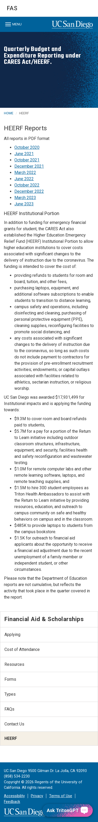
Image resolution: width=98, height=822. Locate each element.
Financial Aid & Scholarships (44, 619)
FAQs (9, 709)
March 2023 (25, 197)
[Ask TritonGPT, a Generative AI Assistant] (67, 810)
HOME (8, 113)
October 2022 (26, 185)
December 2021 (29, 166)
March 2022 (25, 172)
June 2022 (24, 178)
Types (10, 694)
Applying (12, 634)
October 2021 (26, 159)
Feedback (12, 802)
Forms (10, 679)
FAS (12, 8)
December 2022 (29, 191)
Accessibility (14, 796)
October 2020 (26, 147)
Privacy (37, 796)
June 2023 (24, 203)
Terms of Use (60, 796)
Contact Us (14, 724)
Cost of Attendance (22, 649)
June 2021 (24, 153)
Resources (14, 664)
